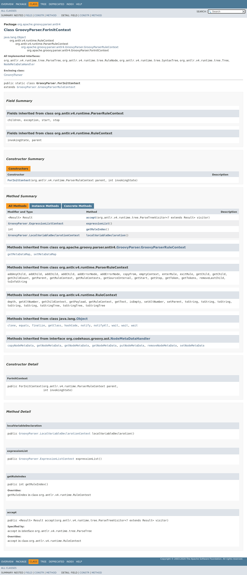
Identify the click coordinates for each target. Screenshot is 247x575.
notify (86, 325)
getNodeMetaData (49, 345)
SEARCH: (202, 11)
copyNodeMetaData (21, 345)
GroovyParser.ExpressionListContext (35, 223)
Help (79, 4)
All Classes (8, 10)
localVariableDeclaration (105, 235)
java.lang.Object (15, 37)
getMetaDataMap (19, 254)
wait (115, 325)
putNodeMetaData (132, 345)
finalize (38, 325)
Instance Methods (45, 205)
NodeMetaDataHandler (19, 64)
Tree (44, 4)
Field (28, 15)
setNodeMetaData (192, 345)
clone (12, 325)
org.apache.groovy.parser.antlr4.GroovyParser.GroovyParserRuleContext (69, 47)
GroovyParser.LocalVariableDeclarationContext (44, 235)
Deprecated (56, 4)
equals (24, 325)
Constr (39, 15)
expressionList (97, 223)
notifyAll (101, 325)
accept (91, 217)
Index (70, 4)
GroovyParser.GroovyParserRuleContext (46, 87)
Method (51, 15)
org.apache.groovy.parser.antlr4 (38, 24)
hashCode (70, 325)
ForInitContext (19, 180)
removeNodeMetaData (162, 345)
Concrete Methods (78, 205)
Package (21, 4)
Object (82, 319)
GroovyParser (13, 74)
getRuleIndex (96, 229)
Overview (7, 4)
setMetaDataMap (45, 254)
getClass (54, 325)
